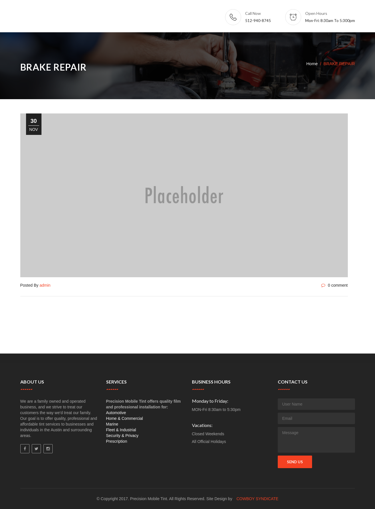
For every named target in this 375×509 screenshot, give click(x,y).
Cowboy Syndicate (258, 498)
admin (44, 285)
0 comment (334, 285)
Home (312, 63)
